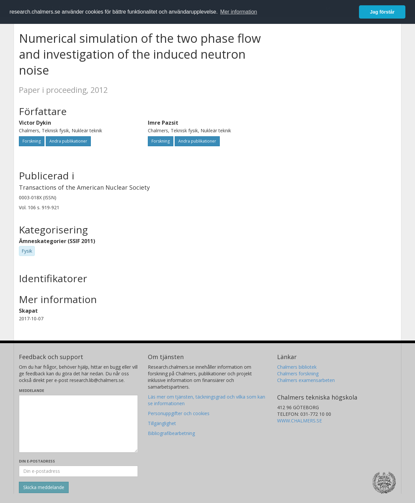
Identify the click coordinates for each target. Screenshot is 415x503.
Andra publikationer (68, 141)
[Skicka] (44, 487)
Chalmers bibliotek (297, 367)
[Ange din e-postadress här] (78, 471)
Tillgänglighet (162, 423)
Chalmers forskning (298, 373)
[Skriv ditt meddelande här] (78, 424)
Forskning (32, 141)
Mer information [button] (238, 12)
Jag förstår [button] (382, 12)
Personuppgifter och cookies (178, 413)
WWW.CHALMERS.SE (299, 420)
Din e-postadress (37, 461)
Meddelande (31, 390)
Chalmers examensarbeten (306, 380)
